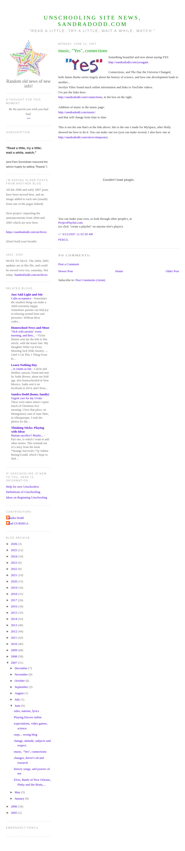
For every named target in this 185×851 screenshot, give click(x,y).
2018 (14, 594)
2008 (14, 656)
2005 (14, 812)
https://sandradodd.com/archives (26, 232)
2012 (14, 631)
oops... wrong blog (25, 734)
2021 (14, 575)
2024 (14, 556)
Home (119, 271)
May (18, 792)
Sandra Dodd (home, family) (30, 394)
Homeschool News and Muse (30, 327)
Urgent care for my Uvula (26, 398)
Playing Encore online (28, 717)
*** (28, 118)
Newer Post (65, 271)
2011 (14, 637)
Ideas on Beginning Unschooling (26, 497)
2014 (14, 619)
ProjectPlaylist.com (70, 222)
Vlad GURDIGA (17, 523)
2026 (14, 544)
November (22, 674)
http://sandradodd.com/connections (80, 97)
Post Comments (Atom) (90, 280)
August (20, 693)
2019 (14, 587)
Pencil (63, 240)
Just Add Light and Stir (27, 294)
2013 (14, 625)
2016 (14, 606)
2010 (14, 644)
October (20, 680)
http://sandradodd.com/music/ (77, 112)
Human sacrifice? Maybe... (27, 435)
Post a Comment (68, 264)
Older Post (172, 271)
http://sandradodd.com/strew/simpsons (82, 137)
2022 (14, 569)
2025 (14, 550)
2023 (14, 562)
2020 (14, 581)
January (20, 798)
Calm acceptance (21, 298)
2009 (14, 650)
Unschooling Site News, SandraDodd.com (92, 20)
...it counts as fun (21, 369)
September (22, 687)
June (18, 705)
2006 (14, 806)
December (21, 668)
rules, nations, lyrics (26, 711)
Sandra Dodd (15, 518)
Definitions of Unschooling (23, 492)
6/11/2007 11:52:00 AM (78, 234)
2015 (14, 612)
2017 (14, 600)
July (18, 699)
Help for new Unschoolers (22, 486)
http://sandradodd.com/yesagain (128, 62)
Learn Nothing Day (24, 365)
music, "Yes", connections (82, 50)
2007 (14, 662)
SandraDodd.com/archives (31, 275)
